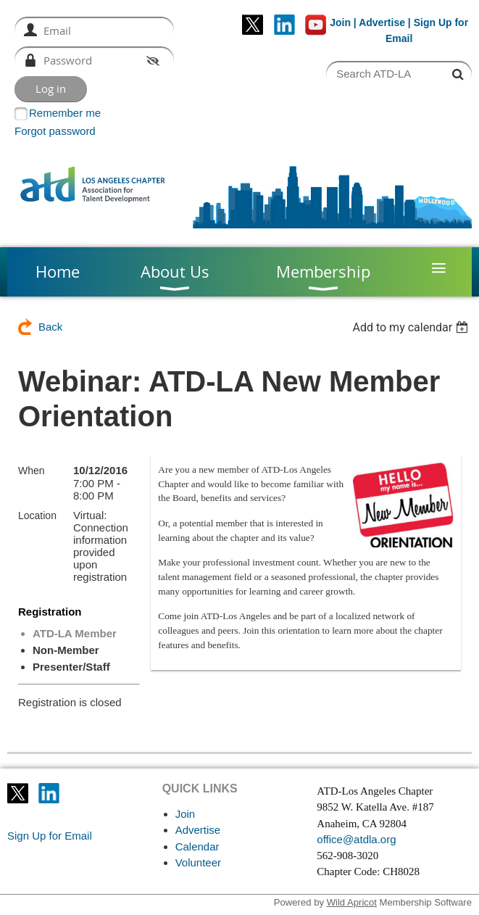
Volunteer (198, 862)
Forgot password (55, 131)
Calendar (197, 846)
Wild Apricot (352, 902)
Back (50, 326)
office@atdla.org (356, 839)
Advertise (382, 22)
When (31, 470)
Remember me (65, 113)
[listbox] (412, 327)
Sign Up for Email (49, 835)
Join (340, 22)
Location (37, 515)
